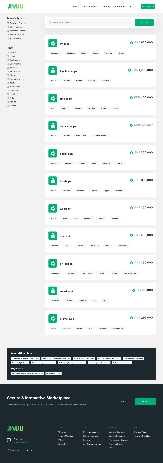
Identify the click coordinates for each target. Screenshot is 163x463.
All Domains (15, 38)
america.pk (67, 291)
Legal (12, 94)
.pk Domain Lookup (92, 444)
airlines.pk (66, 98)
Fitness (13, 105)
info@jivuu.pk (20, 442)
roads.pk (65, 236)
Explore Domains (89, 4)
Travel (13, 102)
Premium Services (91, 432)
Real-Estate (15, 71)
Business (14, 67)
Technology (15, 60)
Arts (12, 98)
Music (12, 83)
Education (14, 90)
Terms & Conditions (142, 436)
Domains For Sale (117, 432)
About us (62, 432)
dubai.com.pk (68, 126)
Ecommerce (15, 64)
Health (13, 56)
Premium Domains (18, 23)
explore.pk (66, 154)
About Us (105, 4)
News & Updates (65, 436)
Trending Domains (18, 31)
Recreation (15, 79)
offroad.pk (66, 264)
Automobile (15, 86)
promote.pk (67, 319)
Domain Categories (117, 436)
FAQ (130, 4)
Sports (13, 52)
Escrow (86, 440)
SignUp (150, 401)
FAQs (60, 440)
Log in (126, 401)
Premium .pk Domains (118, 440)
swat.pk (65, 43)
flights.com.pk (68, 71)
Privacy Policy (140, 432)
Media (12, 75)
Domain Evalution (91, 436)
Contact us (62, 444)
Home (74, 4)
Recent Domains (17, 34)
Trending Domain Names (116, 445)
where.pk (65, 209)
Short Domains (17, 27)
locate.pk (65, 181)
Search (144, 23)
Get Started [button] (148, 4)
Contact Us (119, 4)
